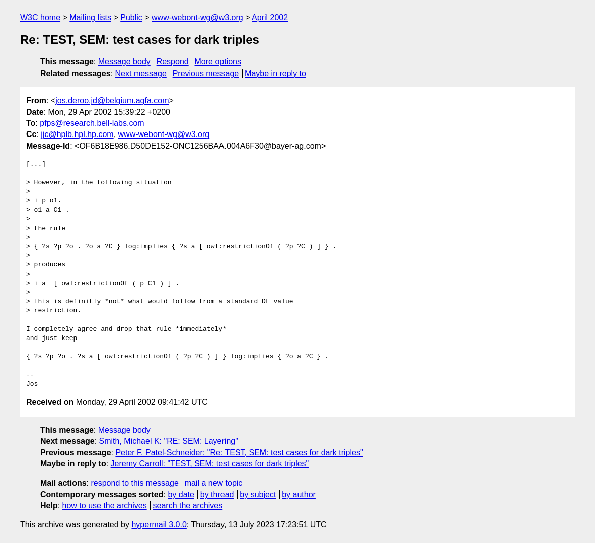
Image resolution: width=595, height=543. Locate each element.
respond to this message (134, 483)
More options (218, 61)
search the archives (188, 505)
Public (131, 17)
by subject (258, 494)
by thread (217, 494)
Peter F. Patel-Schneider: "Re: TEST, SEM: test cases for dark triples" (239, 452)
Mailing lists (90, 17)
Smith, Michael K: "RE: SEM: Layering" (168, 441)
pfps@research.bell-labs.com (92, 123)
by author (299, 494)
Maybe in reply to (275, 73)
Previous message (206, 73)
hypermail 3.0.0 (158, 524)
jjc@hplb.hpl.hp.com (77, 134)
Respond (173, 61)
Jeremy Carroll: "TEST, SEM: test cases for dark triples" (210, 463)
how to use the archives (104, 505)
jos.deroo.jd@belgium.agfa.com (112, 100)
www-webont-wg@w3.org (197, 17)
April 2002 (270, 17)
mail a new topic (214, 483)
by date (181, 494)
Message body (124, 61)
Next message (141, 73)
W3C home (40, 17)
